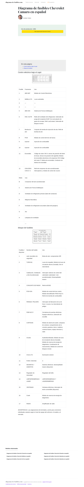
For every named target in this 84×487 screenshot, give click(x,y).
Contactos (43, 2)
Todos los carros (29, 2)
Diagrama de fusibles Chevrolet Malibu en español (19, 456)
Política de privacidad (21, 484)
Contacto (29, 484)
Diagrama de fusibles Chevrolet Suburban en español (56, 456)
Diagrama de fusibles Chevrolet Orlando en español (56, 453)
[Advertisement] (42, 47)
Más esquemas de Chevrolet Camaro (43, 31)
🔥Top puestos (50, 2)
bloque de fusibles (28, 68)
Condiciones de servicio (11, 484)
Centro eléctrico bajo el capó (30, 66)
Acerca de (37, 2)
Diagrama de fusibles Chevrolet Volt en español (18, 459)
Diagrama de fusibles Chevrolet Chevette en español (19, 453)
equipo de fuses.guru (47, 481)
